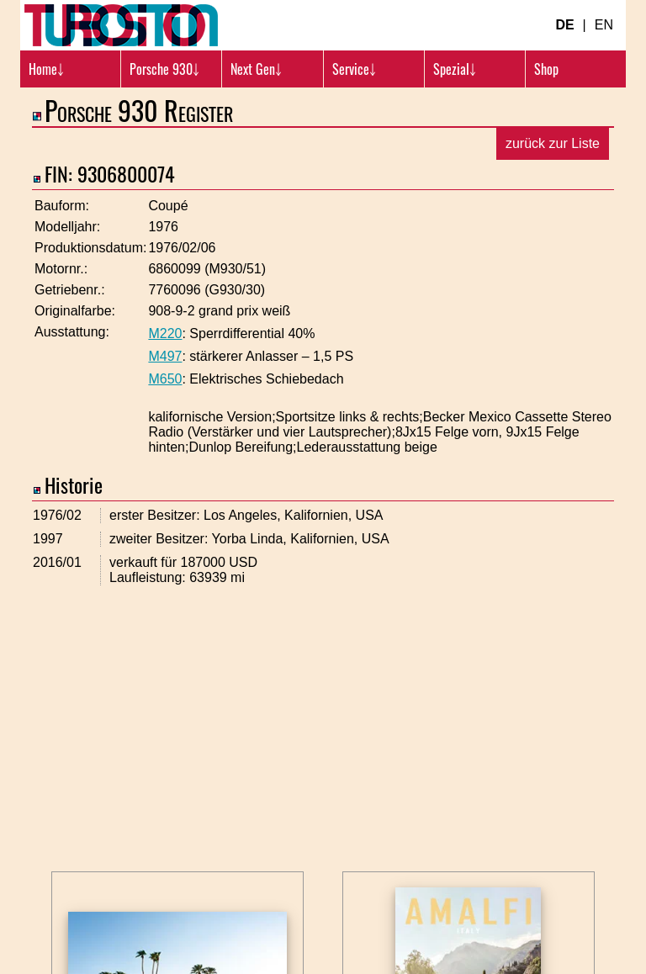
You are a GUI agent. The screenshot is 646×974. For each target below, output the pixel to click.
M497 (165, 356)
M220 (165, 333)
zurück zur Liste (553, 143)
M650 (165, 379)
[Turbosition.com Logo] (121, 25)
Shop (546, 69)
